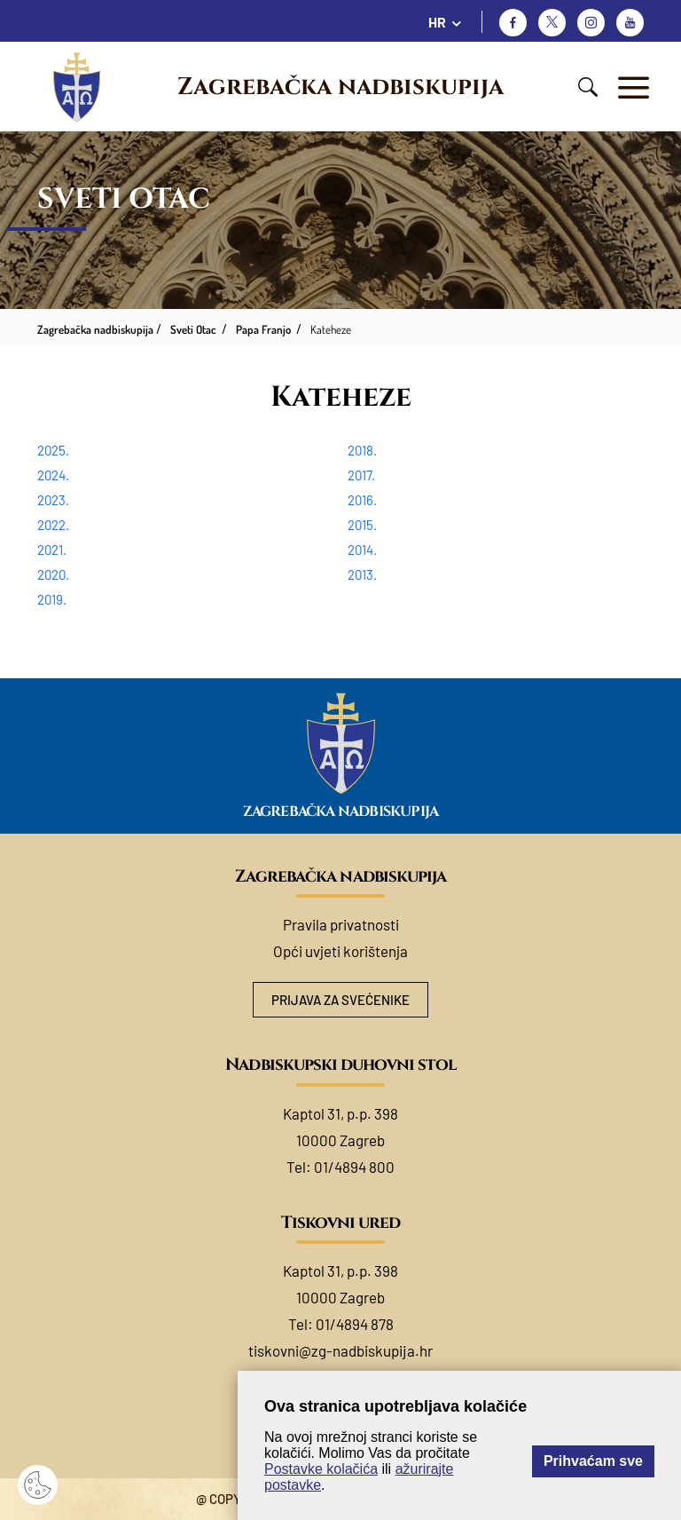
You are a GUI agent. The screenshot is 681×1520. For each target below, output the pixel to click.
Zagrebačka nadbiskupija (340, 87)
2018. (362, 450)
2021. (52, 550)
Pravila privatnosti (341, 924)
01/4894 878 (355, 1324)
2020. (53, 574)
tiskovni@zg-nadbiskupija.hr (340, 1350)
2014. (362, 550)
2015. (362, 525)
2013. (362, 574)
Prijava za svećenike (340, 1000)
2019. (52, 599)
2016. (362, 500)
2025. (53, 450)
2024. (53, 475)
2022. (53, 525)
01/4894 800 (354, 1167)
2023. (53, 500)
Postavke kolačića (321, 1468)
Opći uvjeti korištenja (340, 951)
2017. (361, 475)
